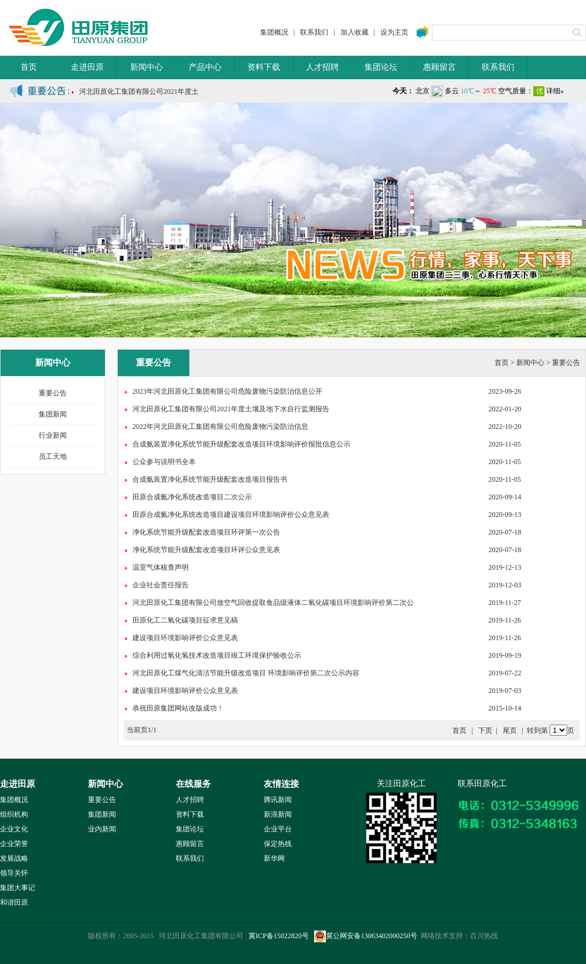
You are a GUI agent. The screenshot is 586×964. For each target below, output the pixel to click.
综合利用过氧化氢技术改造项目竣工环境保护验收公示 (216, 655)
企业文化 (14, 829)
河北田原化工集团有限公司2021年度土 (139, 94)
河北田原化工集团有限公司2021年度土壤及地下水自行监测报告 (230, 409)
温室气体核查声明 (160, 567)
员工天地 (53, 456)
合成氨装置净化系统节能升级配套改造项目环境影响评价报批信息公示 (241, 444)
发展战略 (14, 858)
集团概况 (274, 32)
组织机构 (14, 814)
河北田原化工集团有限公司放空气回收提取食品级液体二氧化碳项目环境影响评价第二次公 (273, 602)
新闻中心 (146, 67)
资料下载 (263, 67)
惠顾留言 (439, 67)
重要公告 (53, 393)
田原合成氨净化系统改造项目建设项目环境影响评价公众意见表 (230, 514)
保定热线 (278, 844)
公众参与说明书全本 (164, 462)
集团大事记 (17, 888)
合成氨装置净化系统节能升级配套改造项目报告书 (209, 479)
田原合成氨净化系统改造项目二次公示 (192, 497)
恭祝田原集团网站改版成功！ (178, 708)
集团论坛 (380, 67)
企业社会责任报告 (160, 585)
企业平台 (278, 829)
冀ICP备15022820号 (278, 936)
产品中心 (205, 67)
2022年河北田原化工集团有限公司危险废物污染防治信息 (220, 426)
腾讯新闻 (278, 800)
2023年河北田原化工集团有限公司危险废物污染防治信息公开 (227, 391)
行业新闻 (53, 435)
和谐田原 (14, 902)
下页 (485, 730)
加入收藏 (354, 32)
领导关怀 (14, 873)
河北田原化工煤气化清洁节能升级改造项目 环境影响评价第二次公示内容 (245, 673)
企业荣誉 (14, 844)
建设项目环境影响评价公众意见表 (185, 638)
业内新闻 (102, 829)
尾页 (510, 730)
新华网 (274, 858)
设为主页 (394, 32)
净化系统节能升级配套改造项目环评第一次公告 (206, 532)
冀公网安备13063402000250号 (365, 936)
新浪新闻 (278, 814)
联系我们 (314, 32)
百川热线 (484, 936)
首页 (29, 67)
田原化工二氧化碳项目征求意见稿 (185, 620)
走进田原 (87, 67)
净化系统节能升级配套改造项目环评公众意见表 (206, 550)
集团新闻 (53, 414)
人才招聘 (322, 67)
